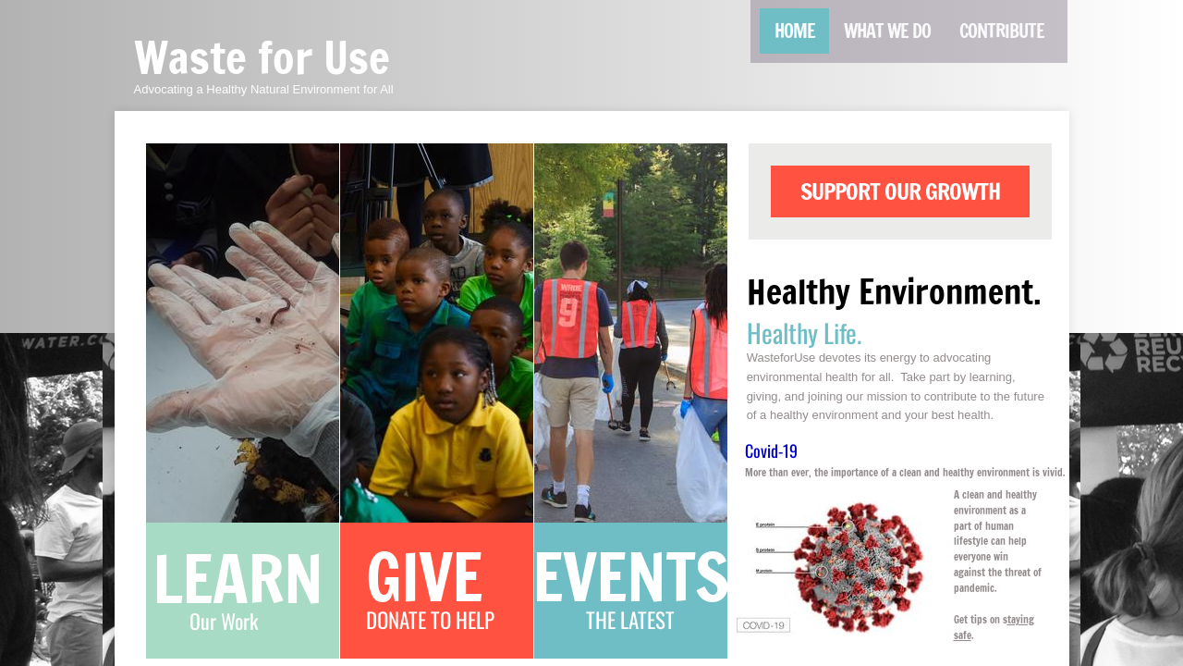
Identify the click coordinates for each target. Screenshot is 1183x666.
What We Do (887, 31)
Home (794, 31)
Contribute (1001, 31)
